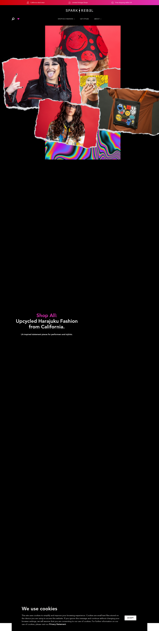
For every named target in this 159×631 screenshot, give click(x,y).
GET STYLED (84, 19)
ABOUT (97, 19)
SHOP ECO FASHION (65, 19)
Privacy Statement (57, 624)
